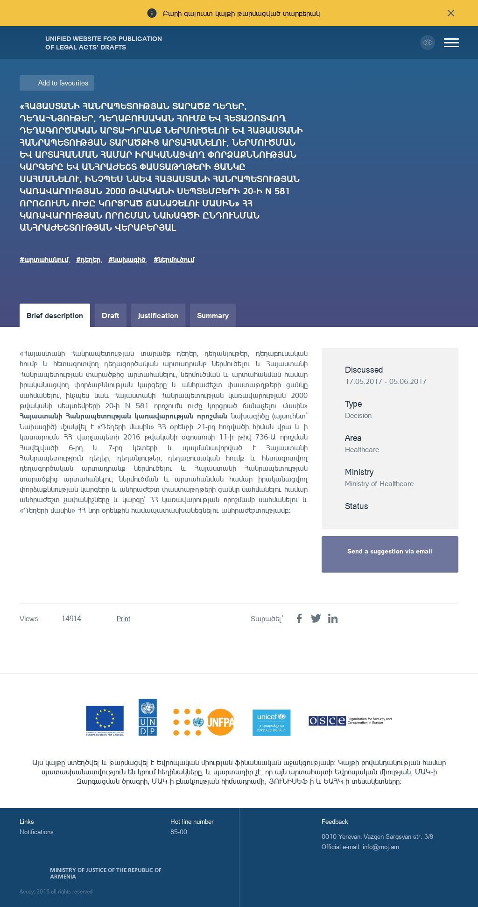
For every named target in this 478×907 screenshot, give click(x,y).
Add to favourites (63, 82)
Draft (111, 315)
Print (123, 618)
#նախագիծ (127, 259)
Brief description (55, 315)
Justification (158, 315)
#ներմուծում (174, 259)
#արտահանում (44, 259)
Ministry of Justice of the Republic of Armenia (106, 873)
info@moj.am (381, 846)
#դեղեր (88, 259)
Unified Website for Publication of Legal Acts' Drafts (103, 42)
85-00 (178, 832)
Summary (213, 315)
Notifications (37, 832)
